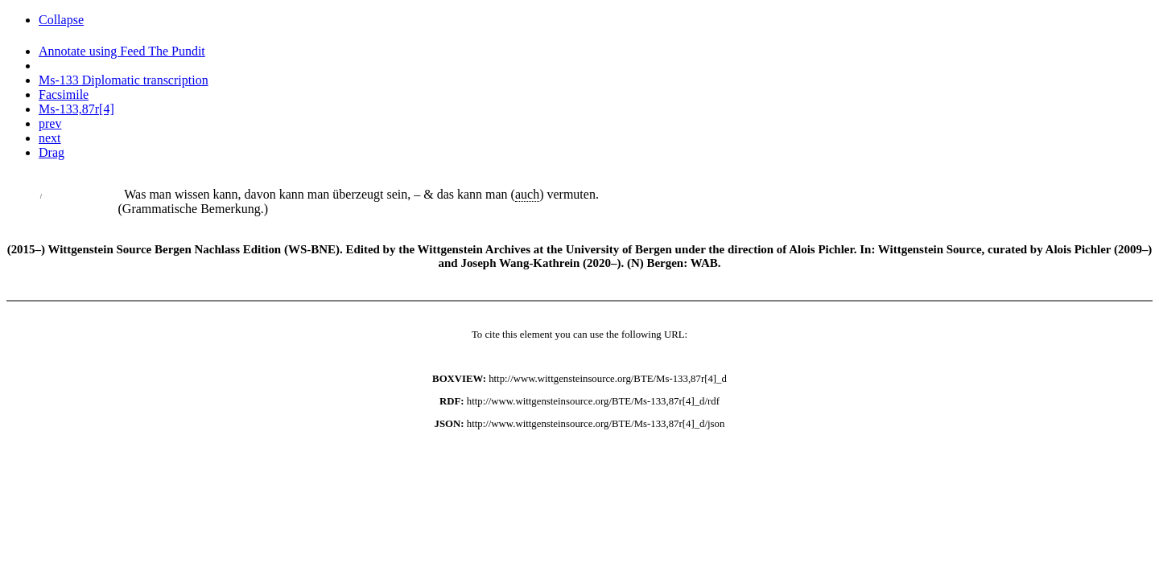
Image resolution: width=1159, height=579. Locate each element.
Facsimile (64, 94)
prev (50, 123)
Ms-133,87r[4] (76, 109)
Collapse (61, 20)
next (50, 138)
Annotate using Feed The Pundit (122, 51)
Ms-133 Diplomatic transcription (123, 80)
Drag (51, 152)
